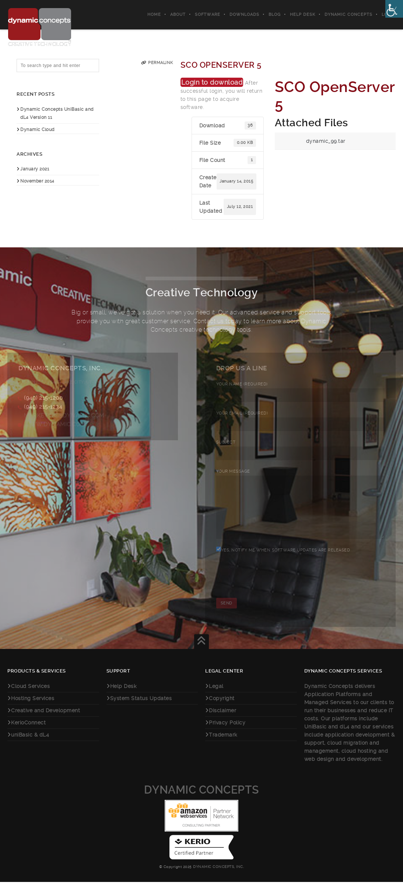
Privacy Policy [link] (227, 734)
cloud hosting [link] (359, 762)
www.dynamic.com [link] (54, 424)
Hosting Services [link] (32, 709)
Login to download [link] (212, 82)
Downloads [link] (244, 14)
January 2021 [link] (34, 169)
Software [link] (207, 14)
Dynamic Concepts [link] (348, 14)
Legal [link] (216, 697)
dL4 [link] (345, 738)
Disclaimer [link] (222, 721)
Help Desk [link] (302, 14)
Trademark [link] (223, 746)
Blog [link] (275, 14)
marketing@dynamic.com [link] (64, 415)
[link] (394, 9)
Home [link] (154, 14)
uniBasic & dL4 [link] (30, 746)
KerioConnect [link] (28, 734)
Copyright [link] (222, 709)
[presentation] (272, 592)
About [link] (178, 14)
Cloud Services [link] (30, 697)
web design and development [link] (342, 770)
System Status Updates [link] (141, 709)
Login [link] (389, 14)
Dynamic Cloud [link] (37, 129)
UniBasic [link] (315, 738)
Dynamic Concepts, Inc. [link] (218, 878)
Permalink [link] (160, 62)
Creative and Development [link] (45, 721)
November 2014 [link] (37, 181)
